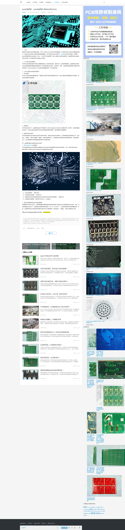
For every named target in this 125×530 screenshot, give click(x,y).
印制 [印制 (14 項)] (87, 509)
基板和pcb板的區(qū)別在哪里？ (93, 216)
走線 (62, 54)
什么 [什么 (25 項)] (90, 507)
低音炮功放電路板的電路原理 (91, 499)
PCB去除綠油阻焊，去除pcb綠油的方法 (95, 82)
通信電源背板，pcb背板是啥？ (50, 361)
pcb (24, 228)
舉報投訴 (30, 523)
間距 (64, 54)
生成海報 (64, 528)
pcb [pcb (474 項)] (85, 507)
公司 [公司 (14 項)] (97, 507)
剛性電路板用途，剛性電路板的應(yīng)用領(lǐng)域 (91, 470)
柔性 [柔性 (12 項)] (95, 511)
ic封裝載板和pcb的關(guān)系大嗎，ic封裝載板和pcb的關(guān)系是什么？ (100, 439)
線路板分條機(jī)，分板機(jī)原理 (50, 322)
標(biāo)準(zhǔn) (28, 145)
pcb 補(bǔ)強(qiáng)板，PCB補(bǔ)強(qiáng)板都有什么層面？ (91, 437)
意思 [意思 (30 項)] (86, 511)
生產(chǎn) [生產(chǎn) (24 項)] (85, 513)
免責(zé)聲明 (37, 523)
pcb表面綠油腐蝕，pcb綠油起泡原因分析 (95, 295)
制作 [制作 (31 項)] (99, 507)
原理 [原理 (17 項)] (96, 509)
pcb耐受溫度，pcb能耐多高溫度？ (51, 348)
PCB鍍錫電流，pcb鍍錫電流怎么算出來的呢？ (55, 309)
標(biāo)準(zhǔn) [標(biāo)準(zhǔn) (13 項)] (99, 511)
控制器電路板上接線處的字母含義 (93, 190)
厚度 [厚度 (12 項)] (93, 509)
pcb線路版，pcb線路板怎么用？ (100, 409)
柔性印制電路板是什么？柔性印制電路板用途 (54, 335)
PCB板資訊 (57, 2)
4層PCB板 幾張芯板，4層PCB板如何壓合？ (54, 282)
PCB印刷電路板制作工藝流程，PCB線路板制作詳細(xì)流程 (100, 470)
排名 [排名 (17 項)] (91, 511)
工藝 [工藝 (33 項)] (98, 509)
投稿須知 (44, 523)
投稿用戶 (24, 12)
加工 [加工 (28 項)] (101, 507)
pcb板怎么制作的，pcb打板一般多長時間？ (54, 296)
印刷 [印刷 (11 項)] (88, 509)
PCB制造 (29, 2)
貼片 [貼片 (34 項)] (86, 515)
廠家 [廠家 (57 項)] (91, 509)
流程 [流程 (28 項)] (104, 511)
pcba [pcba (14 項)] (88, 507)
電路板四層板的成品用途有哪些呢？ (51, 375)
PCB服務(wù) (49, 2)
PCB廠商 (42, 2)
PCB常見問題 (65, 2)
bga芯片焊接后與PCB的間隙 (49, 256)
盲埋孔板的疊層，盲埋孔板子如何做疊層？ (54, 269)
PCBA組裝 (35, 2)
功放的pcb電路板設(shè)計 (100, 382)
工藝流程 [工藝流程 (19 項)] (101, 509)
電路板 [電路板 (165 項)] (93, 513)
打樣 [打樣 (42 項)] (88, 511)
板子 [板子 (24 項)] (93, 511)
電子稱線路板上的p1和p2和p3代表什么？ (95, 242)
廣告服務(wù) (23, 523)
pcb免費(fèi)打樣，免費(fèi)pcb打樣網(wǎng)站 (99, 354)
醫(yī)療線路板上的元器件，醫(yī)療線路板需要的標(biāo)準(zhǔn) (91, 384)
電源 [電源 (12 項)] (89, 513)
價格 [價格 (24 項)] (93, 507)
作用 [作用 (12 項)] (95, 507)
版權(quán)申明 (51, 523)
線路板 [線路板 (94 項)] (98, 513)
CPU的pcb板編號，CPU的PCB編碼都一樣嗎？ (91, 354)
